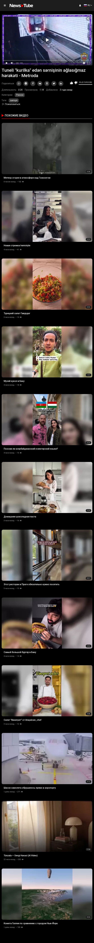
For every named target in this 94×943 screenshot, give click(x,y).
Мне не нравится (75, 82)
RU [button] (87, 5)
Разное (20, 95)
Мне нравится (71, 82)
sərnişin (13, 100)
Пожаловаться (11, 104)
